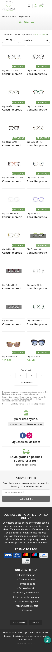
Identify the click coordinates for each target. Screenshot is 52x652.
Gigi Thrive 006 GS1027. (37, 70)
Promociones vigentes (26, 601)
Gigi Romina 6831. (35, 320)
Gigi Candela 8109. (10, 213)
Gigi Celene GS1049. (36, 106)
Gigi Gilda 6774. (34, 356)
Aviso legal (22, 632)
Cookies (7, 636)
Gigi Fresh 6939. (34, 249)
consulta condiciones (26, 465)
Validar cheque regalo (27, 605)
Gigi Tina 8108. (33, 213)
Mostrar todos (40, 34)
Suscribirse (26, 498)
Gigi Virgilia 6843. (34, 285)
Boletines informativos (27, 597)
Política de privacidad (38, 632)
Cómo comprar (27, 574)
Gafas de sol (19, 622)
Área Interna (26, 639)
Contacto (27, 610)
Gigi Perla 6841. (9, 320)
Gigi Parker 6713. (9, 356)
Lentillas (35, 622)
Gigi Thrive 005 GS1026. (12, 177)
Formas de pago (26, 583)
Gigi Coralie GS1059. (11, 106)
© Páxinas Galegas (26, 644)
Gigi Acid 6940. (8, 249)
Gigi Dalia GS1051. (35, 142)
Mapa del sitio (9, 632)
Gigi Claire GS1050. (10, 142)
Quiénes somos (27, 579)
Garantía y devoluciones (26, 592)
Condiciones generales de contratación (30, 636)
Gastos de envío (27, 588)
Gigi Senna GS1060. (35, 177)
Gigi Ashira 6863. (9, 285)
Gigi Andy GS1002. (10, 70)
